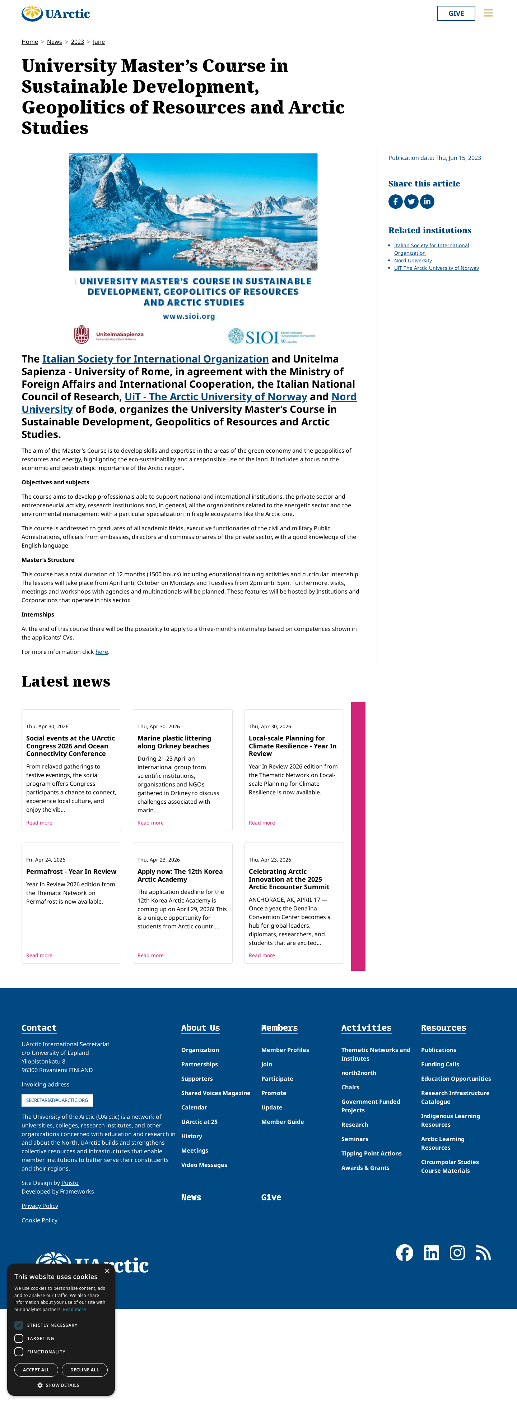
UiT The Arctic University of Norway (436, 267)
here (102, 652)
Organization (200, 1144)
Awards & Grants (365, 1262)
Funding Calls (440, 1158)
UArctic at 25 (199, 1216)
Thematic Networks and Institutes (375, 1148)
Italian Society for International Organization (155, 358)
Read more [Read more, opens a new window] (74, 1309)
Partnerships (199, 1158)
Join (266, 1158)
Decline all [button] (84, 1370)
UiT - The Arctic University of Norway (216, 396)
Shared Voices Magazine (216, 1187)
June (99, 42)
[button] (61, 1385)
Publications (438, 1144)
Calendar (194, 1201)
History (191, 1230)
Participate (277, 1173)
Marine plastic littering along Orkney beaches (174, 789)
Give (456, 13)
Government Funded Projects (370, 1200)
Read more (39, 870)
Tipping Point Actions (371, 1247)
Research (354, 1219)
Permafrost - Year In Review (71, 965)
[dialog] (61, 1330)
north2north (358, 1167)
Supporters (197, 1173)
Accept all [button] (36, 1370)
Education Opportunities (456, 1173)
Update (272, 1201)
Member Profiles (285, 1144)
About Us (200, 1123)
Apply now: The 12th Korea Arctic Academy (180, 969)
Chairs (350, 1181)
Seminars (354, 1233)
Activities (366, 1123)
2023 (77, 42)
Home (30, 42)
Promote (274, 1187)
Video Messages (204, 1259)
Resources (443, 1123)
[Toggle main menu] (488, 13)
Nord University (413, 260)
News (54, 42)
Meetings (194, 1245)
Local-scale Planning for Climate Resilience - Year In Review (293, 793)
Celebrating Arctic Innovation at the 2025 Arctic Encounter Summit (289, 973)
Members (279, 1123)
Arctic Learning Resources (443, 1237)
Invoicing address (46, 1178)
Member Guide (282, 1216)
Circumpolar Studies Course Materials (450, 1260)
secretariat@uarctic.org (57, 1194)
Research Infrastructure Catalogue (455, 1191)
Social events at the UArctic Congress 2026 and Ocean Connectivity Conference (70, 793)
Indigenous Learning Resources (450, 1214)
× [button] (107, 1271)
